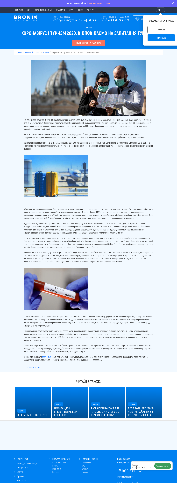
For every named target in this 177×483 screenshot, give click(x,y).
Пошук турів (60, 9)
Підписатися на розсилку (88, 42)
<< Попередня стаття (32, 367)
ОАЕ (83, 465)
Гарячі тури (18, 9)
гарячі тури (47, 356)
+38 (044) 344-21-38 (118, 20)
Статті (71, 9)
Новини (89, 27)
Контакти (90, 9)
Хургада (55, 472)
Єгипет (85, 468)
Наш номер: (135, 465)
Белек (55, 465)
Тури (28, 9)
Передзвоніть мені (162, 466)
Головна (19, 52)
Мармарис (56, 468)
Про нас (80, 9)
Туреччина (86, 462)
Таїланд (85, 472)
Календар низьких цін (43, 9)
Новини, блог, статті (32, 52)
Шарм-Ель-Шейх (59, 462)
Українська (161, 37)
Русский (161, 29)
